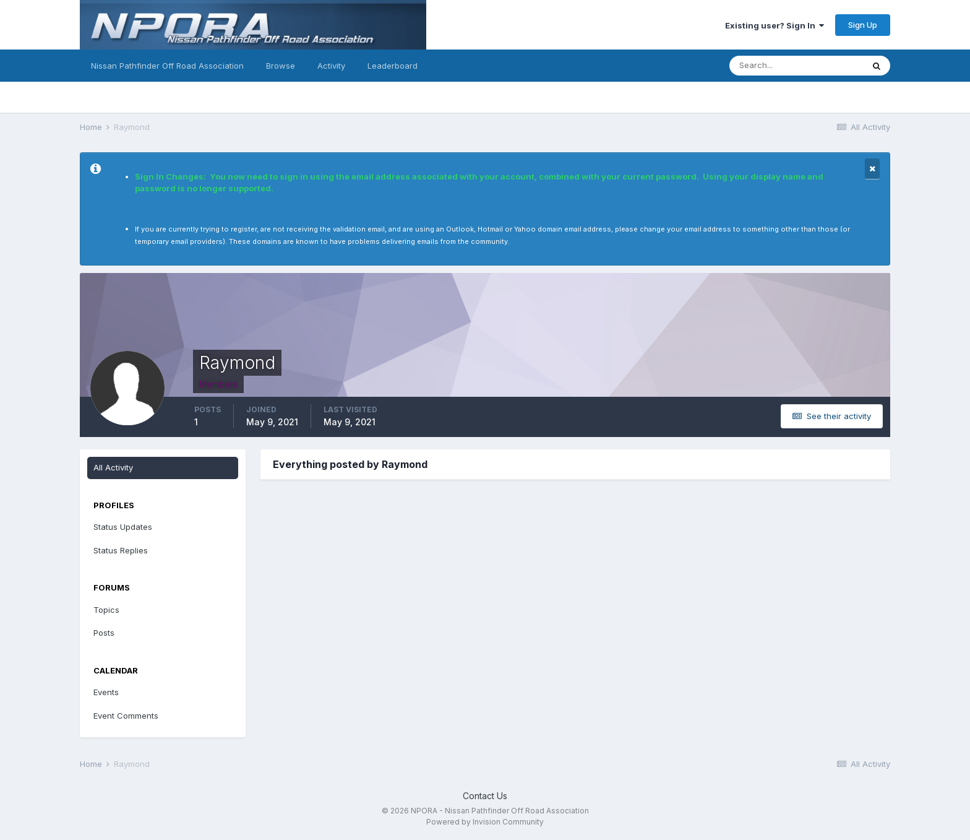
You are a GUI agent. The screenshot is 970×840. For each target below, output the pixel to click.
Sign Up (862, 25)
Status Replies (120, 550)
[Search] (796, 66)
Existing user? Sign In (774, 25)
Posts (103, 633)
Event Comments (125, 716)
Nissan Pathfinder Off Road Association (167, 66)
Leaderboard (392, 66)
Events (106, 692)
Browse (280, 66)
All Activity (113, 467)
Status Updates (122, 527)
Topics (106, 610)
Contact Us (485, 795)
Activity (331, 66)
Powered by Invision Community (485, 821)
